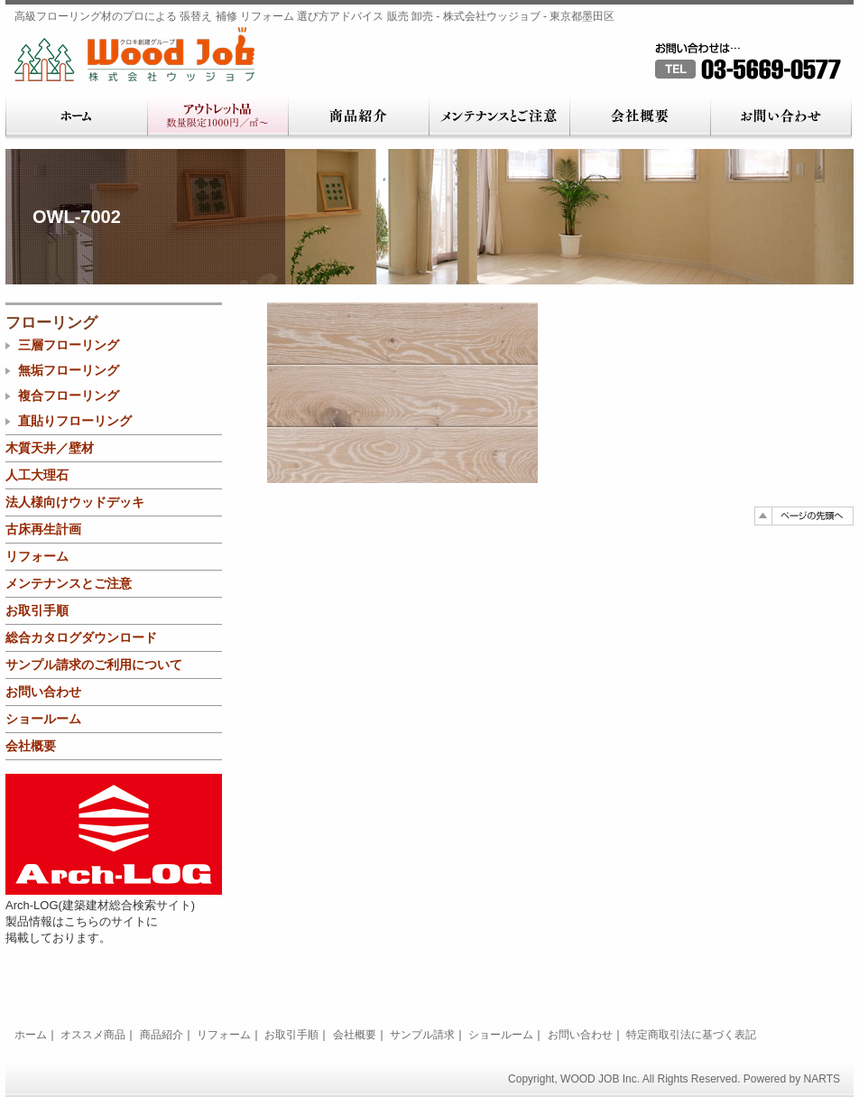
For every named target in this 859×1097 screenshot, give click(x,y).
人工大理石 (37, 475)
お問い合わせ (781, 117)
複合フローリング (68, 395)
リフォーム (37, 556)
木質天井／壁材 (49, 448)
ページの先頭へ (804, 516)
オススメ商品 (92, 1034)
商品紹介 (358, 117)
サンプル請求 (422, 1034)
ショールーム (43, 718)
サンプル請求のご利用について (93, 664)
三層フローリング (68, 345)
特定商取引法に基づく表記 (691, 1034)
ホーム (76, 117)
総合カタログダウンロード (81, 637)
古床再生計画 (43, 529)
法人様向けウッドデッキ (74, 502)
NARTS (822, 1079)
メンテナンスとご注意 (499, 117)
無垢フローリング (68, 370)
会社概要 (639, 117)
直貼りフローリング (75, 421)
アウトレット (217, 117)
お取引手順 (37, 610)
